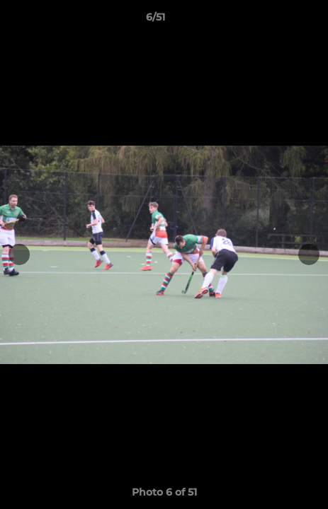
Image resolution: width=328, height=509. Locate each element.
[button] (276, 20)
